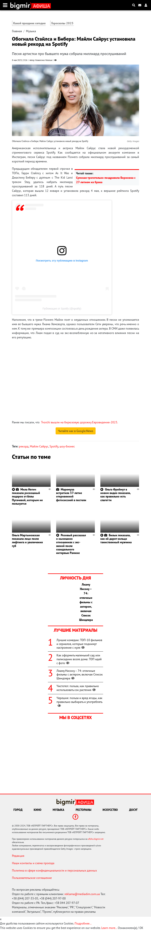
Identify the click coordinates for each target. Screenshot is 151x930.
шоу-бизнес (67, 446)
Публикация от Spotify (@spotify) (62, 308)
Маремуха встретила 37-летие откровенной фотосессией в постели (71, 495)
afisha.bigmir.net (95, 838)
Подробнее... (83, 923)
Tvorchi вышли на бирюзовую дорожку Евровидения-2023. (79, 422)
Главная (17, 31)
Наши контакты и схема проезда (33, 863)
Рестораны (83, 810)
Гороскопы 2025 (62, 23)
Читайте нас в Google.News (75, 431)
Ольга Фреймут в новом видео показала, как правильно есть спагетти (115, 495)
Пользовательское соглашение (32, 878)
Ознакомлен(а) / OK (130, 928)
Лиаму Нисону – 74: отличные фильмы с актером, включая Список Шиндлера (80, 674)
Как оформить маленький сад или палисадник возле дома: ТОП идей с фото (79, 659)
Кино (37, 810)
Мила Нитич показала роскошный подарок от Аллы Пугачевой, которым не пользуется (27, 496)
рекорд (24, 446)
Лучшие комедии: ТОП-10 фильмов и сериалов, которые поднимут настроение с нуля (79, 644)
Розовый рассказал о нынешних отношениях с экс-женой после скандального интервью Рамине (71, 544)
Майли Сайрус (39, 446)
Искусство (110, 810)
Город (17, 810)
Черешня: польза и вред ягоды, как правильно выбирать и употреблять (79, 701)
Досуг (133, 810)
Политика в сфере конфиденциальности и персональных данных (54, 870)
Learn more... (109, 928)
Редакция (18, 856)
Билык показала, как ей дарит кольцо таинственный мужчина (116, 538)
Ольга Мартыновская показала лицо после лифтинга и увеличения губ (27, 540)
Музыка (31, 31)
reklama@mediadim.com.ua (82, 894)
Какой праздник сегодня (29, 23)
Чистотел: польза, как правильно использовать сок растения (78, 688)
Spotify (54, 446)
